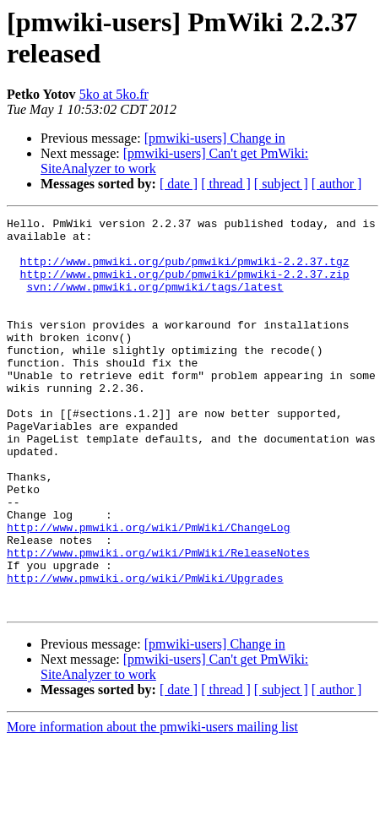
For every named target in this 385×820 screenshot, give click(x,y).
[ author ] (337, 183)
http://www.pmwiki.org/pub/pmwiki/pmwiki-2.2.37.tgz (185, 271)
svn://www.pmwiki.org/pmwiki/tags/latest (154, 301)
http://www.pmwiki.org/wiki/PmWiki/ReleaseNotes (158, 620)
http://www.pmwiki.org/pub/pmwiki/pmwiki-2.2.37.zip (185, 286)
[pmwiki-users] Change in (214, 138)
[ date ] (179, 183)
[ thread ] (226, 183)
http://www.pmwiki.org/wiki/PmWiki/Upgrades (145, 651)
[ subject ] (281, 183)
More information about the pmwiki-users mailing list (152, 805)
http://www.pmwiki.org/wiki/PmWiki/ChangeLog (148, 590)
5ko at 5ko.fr (114, 94)
